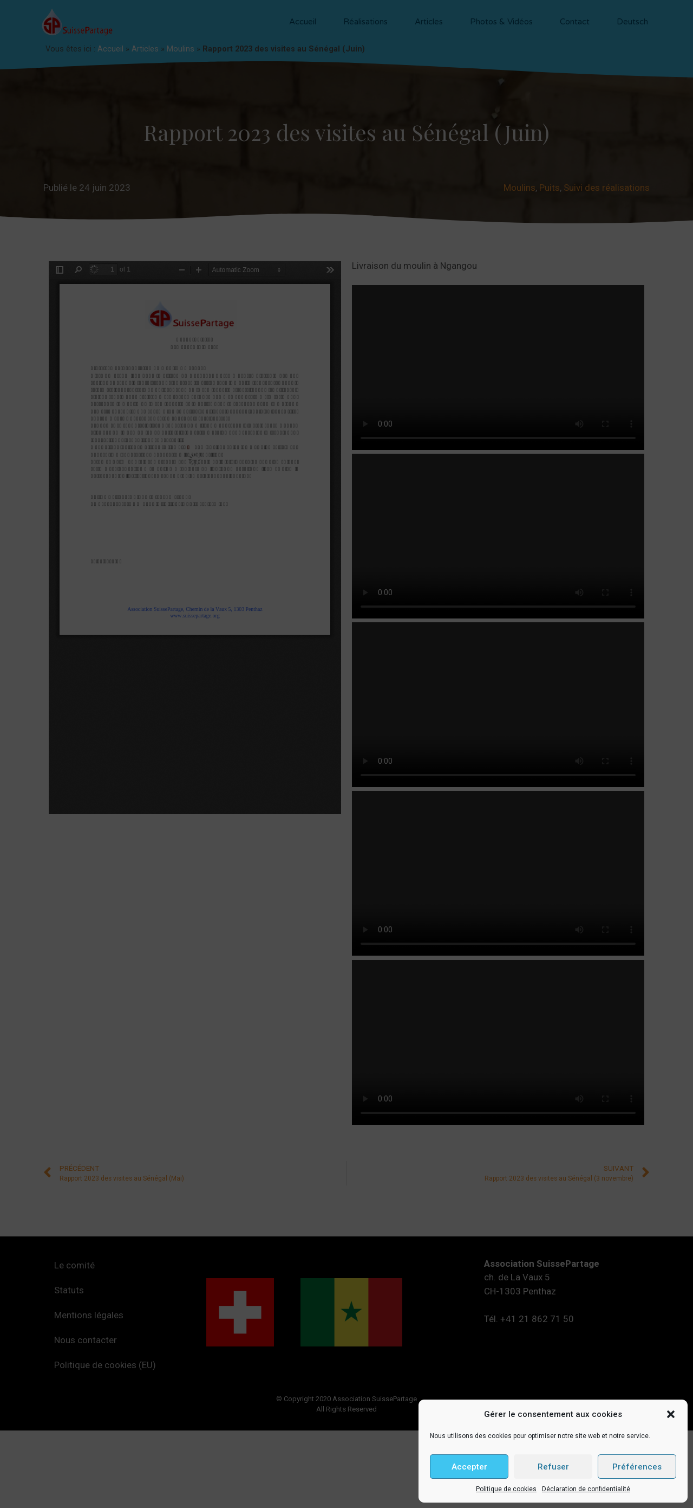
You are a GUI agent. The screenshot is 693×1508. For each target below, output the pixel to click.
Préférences (637, 1467)
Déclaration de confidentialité (586, 1489)
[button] (670, 1414)
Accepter (469, 1467)
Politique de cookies (506, 1489)
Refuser (553, 1467)
